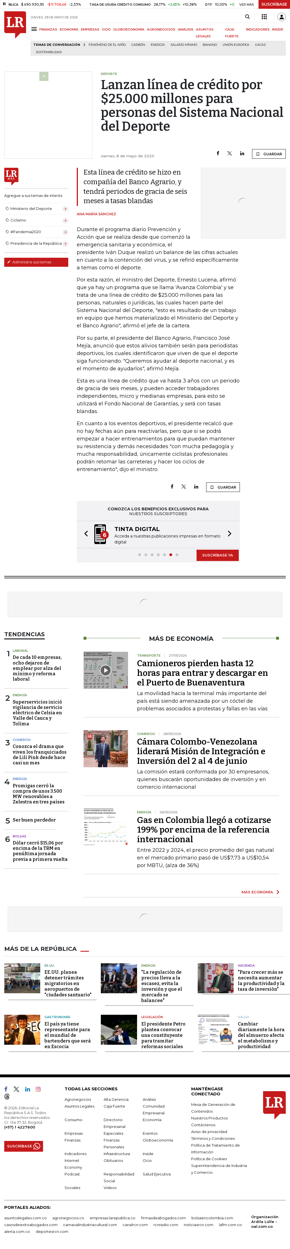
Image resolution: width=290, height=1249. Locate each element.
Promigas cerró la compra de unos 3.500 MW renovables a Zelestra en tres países (39, 794)
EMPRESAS (90, 29)
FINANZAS (48, 29)
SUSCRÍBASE (274, 4)
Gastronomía (57, 1017)
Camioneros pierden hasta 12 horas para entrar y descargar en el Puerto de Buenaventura (202, 673)
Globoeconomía (158, 1140)
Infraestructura (117, 1153)
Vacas (260, 45)
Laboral (20, 651)
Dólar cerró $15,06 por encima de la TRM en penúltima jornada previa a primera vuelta (40, 851)
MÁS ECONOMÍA (257, 892)
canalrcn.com (135, 1224)
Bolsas (19, 836)
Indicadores (75, 1153)
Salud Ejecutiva (157, 1173)
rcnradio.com (165, 1224)
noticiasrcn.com (198, 1224)
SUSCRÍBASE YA (217, 555)
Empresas (74, 1133)
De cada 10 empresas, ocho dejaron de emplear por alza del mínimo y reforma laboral (37, 668)
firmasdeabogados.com (163, 1217)
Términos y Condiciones (213, 1138)
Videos (110, 1187)
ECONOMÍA (69, 29)
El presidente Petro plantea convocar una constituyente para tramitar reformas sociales (163, 1035)
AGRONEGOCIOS (161, 29)
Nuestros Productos (209, 1117)
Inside (148, 1153)
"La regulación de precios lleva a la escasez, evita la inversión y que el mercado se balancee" (161, 986)
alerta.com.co (17, 1231)
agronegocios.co (68, 1217)
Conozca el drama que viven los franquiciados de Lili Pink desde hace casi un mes (40, 755)
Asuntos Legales (79, 1106)
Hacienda (246, 965)
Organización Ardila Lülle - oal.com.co (264, 1221)
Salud (243, 1017)
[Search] (247, 17)
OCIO (106, 29)
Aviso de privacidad (209, 1131)
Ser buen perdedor (34, 820)
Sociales (72, 1187)
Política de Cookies (209, 1158)
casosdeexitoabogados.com (30, 1224)
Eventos (150, 1133)
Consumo (73, 1119)
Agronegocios (78, 1099)
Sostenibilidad (49, 52)
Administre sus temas (29, 262)
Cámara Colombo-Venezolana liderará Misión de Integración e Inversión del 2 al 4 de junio (201, 751)
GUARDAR (269, 154)
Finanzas (72, 1140)
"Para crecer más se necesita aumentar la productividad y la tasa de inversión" (261, 980)
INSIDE (277, 29)
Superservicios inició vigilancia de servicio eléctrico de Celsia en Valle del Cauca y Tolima (37, 712)
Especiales (113, 1133)
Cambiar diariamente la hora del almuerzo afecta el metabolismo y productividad (261, 1035)
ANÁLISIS (185, 29)
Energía (158, 45)
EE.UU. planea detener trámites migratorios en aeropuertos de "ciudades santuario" (67, 983)
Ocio (147, 1160)
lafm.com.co (230, 1224)
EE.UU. (49, 965)
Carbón (138, 45)
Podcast (72, 1173)
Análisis (149, 1099)
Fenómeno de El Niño (107, 45)
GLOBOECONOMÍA (128, 29)
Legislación (152, 1017)
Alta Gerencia (116, 1099)
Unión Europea (236, 45)
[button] (84, 534)
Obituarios (113, 1160)
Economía (152, 1119)
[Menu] (35, 29)
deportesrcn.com (52, 1231)
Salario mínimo (183, 45)
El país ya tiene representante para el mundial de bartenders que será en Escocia (67, 1035)
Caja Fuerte (114, 1106)
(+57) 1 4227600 (19, 1127)
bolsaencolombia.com (212, 1217)
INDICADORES (258, 29)
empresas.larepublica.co (112, 1217)
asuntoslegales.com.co (25, 1217)
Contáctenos (203, 1124)
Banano (210, 45)
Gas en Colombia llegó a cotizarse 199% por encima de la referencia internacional (204, 829)
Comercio (22, 740)
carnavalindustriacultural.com (90, 1224)
